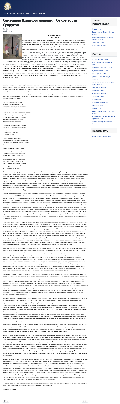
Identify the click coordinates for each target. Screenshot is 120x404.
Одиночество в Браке (100, 71)
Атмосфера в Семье (99, 45)
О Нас (35, 14)
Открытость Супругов (100, 102)
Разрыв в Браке (98, 90)
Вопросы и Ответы (17, 14)
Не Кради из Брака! (99, 74)
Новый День (96, 29)
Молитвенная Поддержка (101, 136)
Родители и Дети (98, 105)
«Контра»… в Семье (99, 87)
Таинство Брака (98, 42)
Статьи (5, 14)
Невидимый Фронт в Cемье (102, 68)
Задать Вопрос (9, 389)
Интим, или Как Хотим (100, 59)
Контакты (42, 14)
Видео (28, 14)
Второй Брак (97, 99)
